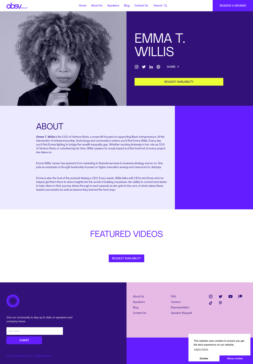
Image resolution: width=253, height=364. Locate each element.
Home (82, 5)
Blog (127, 5)
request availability (178, 81)
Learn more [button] (201, 349)
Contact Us (141, 5)
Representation (180, 307)
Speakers (113, 5)
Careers (176, 302)
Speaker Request (181, 312)
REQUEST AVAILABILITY (126, 258)
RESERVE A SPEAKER (233, 5)
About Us (96, 5)
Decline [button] (204, 358)
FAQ (173, 296)
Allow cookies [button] (235, 358)
